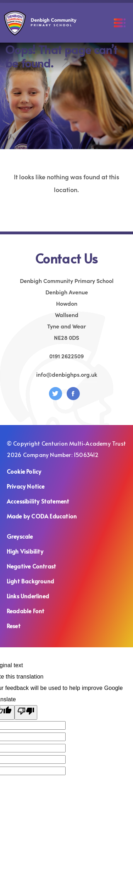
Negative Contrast (31, 566)
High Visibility (25, 551)
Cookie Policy (24, 471)
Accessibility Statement (38, 501)
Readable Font (26, 611)
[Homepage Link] (40, 33)
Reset (14, 626)
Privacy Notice (26, 486)
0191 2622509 (66, 356)
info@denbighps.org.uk (66, 374)
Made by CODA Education (50, 516)
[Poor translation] (26, 712)
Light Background (30, 581)
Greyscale (20, 536)
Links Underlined (28, 596)
